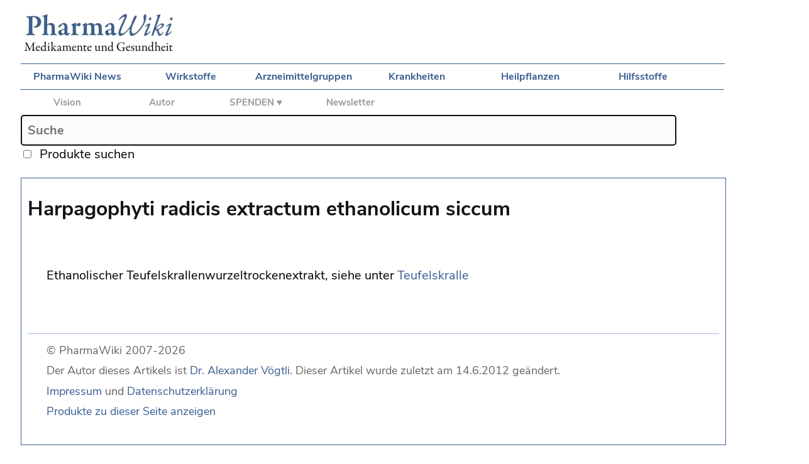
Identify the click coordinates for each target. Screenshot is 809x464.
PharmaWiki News (77, 77)
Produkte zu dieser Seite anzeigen (131, 411)
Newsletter (350, 102)
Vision (67, 102)
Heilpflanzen (530, 77)
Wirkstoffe (190, 77)
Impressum (74, 391)
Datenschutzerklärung (182, 391)
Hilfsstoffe (643, 77)
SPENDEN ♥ (255, 102)
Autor (162, 102)
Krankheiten (416, 77)
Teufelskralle (433, 275)
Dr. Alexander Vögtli (240, 370)
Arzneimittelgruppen (303, 77)
